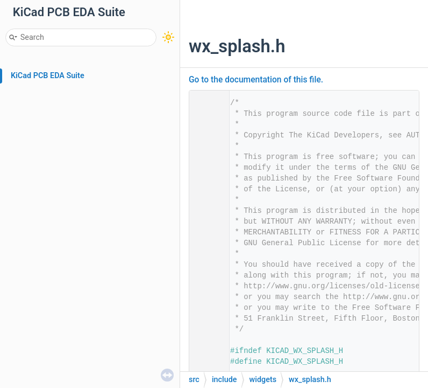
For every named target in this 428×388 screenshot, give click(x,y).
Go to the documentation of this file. (256, 80)
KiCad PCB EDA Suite (47, 75)
